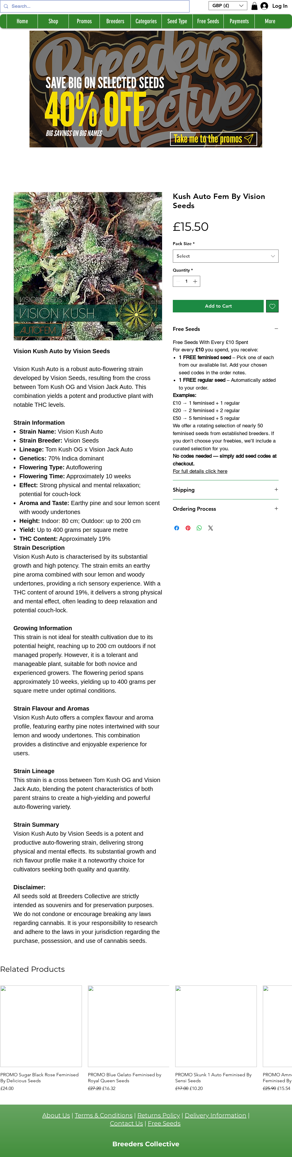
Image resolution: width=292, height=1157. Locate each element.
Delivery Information (215, 1115)
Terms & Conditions (104, 1115)
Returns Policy (158, 1115)
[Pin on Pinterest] (188, 528)
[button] (228, 5)
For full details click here (200, 471)
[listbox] (228, 5)
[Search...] (94, 6)
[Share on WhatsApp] (199, 528)
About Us (56, 1115)
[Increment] (195, 281)
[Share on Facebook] (176, 528)
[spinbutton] (186, 281)
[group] (146, 1038)
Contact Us (126, 1123)
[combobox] (226, 256)
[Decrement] (177, 281)
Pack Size (184, 243)
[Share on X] (210, 528)
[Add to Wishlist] (272, 306)
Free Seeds (164, 1123)
